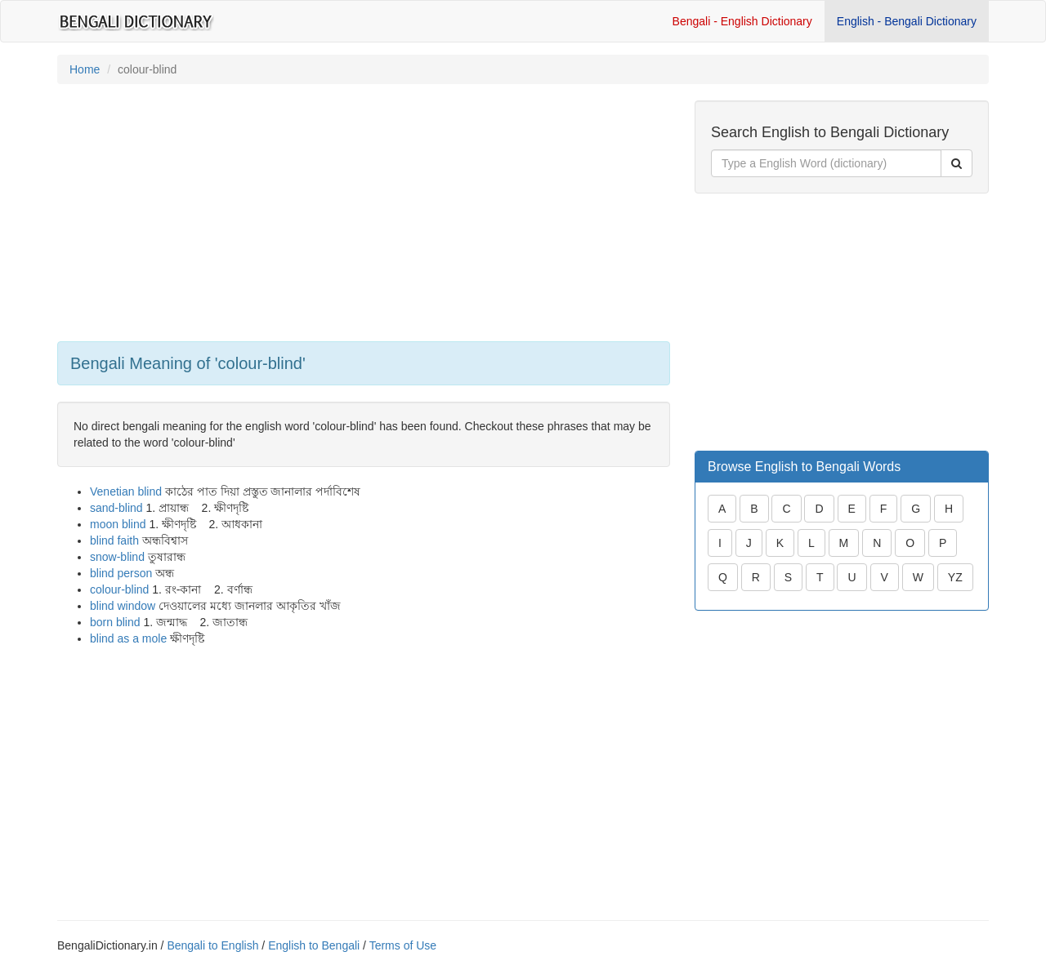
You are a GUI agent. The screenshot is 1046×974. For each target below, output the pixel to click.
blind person (121, 573)
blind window (122, 605)
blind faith (114, 540)
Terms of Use (402, 945)
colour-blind (119, 589)
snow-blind (117, 556)
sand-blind (116, 507)
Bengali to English (212, 945)
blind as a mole (128, 638)
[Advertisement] (363, 214)
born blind (115, 622)
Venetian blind (126, 491)
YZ (955, 577)
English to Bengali (314, 945)
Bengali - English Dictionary (742, 21)
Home (84, 69)
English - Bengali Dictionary (907, 21)
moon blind (118, 524)
